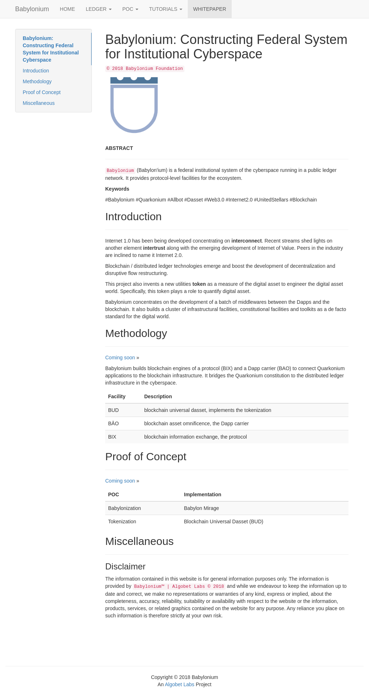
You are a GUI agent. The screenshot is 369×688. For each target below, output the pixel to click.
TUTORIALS (165, 9)
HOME (67, 9)
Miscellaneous (39, 103)
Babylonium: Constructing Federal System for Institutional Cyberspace (51, 49)
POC (130, 9)
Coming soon (120, 357)
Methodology (37, 81)
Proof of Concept (42, 92)
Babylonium (32, 9)
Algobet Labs (180, 684)
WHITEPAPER (209, 9)
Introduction (36, 71)
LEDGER (98, 9)
